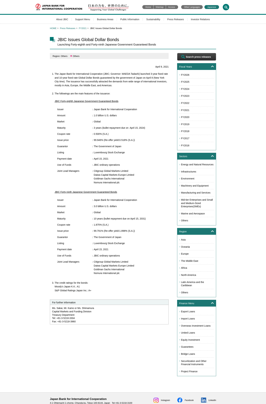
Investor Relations (200, 19)
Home (148, 7)
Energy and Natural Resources (197, 164)
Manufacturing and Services (196, 192)
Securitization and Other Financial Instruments (193, 363)
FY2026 (185, 75)
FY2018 (185, 131)
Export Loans (188, 311)
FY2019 (185, 124)
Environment (187, 178)
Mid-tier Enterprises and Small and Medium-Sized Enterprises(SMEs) (197, 203)
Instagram (165, 400)
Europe (185, 253)
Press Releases (175, 19)
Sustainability (153, 19)
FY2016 (185, 145)
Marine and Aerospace (193, 213)
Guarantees (187, 346)
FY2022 (185, 103)
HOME (53, 28)
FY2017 (185, 138)
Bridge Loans (188, 354)
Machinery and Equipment (195, 185)
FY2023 (185, 96)
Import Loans (188, 318)
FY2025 (185, 81)
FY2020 (185, 117)
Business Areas (105, 19)
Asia (183, 239)
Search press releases (198, 57)
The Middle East (189, 261)
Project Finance (189, 371)
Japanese (211, 7)
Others (184, 220)
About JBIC (62, 19)
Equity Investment (190, 339)
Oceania (185, 246)
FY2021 (83, 28)
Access (171, 7)
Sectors (183, 156)
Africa (184, 268)
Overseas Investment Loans (196, 325)
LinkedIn (212, 400)
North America (188, 275)
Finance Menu (186, 303)
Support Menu (82, 19)
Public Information (129, 19)
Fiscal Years (185, 66)
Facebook (189, 400)
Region (183, 231)
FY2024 (185, 89)
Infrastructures (188, 171)
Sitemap (160, 7)
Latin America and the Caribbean (192, 284)
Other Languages (192, 7)
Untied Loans (188, 332)
